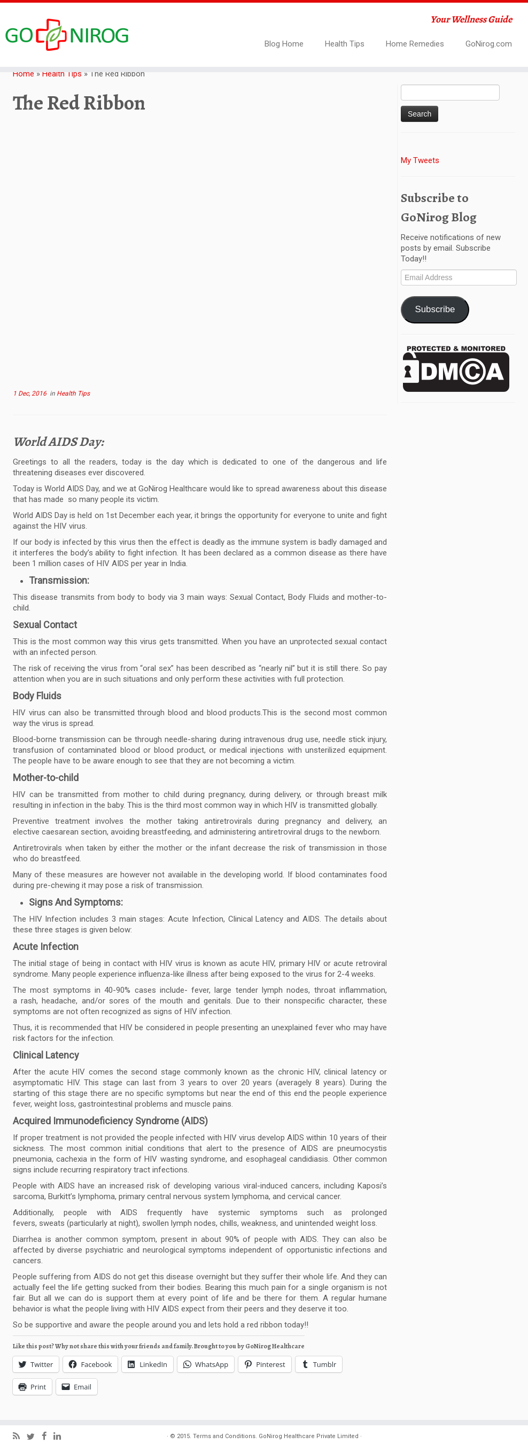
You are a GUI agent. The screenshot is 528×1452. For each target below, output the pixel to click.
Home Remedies (415, 44)
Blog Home (284, 44)
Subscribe (435, 309)
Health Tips (344, 44)
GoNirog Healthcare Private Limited (309, 1436)
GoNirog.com (488, 44)
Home (23, 74)
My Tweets (420, 160)
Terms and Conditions (224, 1436)
